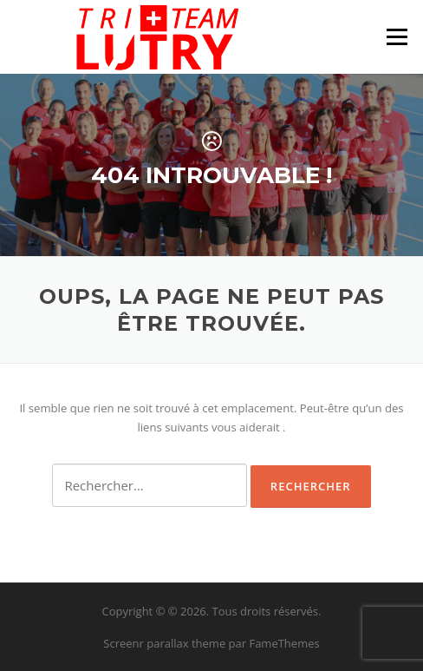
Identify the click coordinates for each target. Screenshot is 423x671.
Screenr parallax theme (164, 643)
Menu (396, 36)
